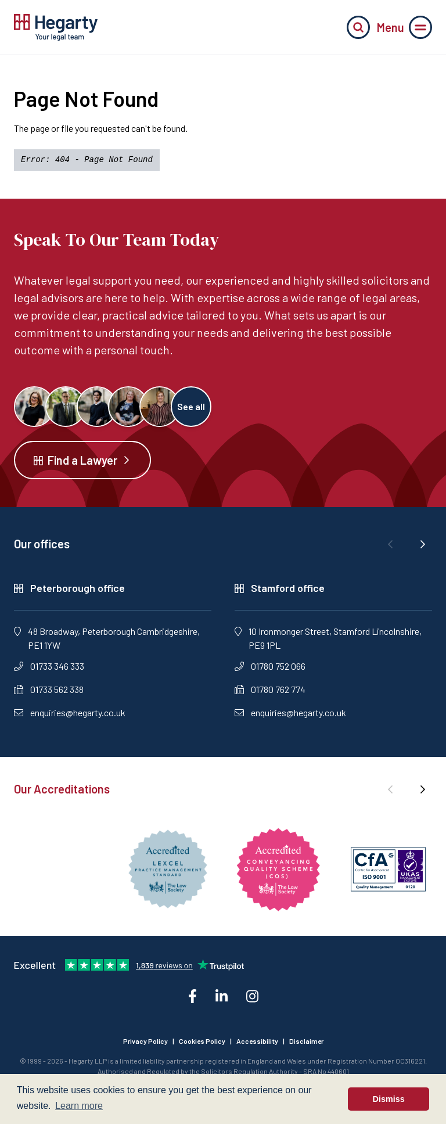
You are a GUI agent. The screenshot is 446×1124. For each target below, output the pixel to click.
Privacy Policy (145, 1041)
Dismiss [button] (389, 1099)
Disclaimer (306, 1041)
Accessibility (257, 1041)
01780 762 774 (270, 689)
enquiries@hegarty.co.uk (69, 712)
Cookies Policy (202, 1041)
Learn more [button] (79, 1106)
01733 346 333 (49, 665)
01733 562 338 (49, 689)
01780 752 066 (270, 665)
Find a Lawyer (82, 460)
